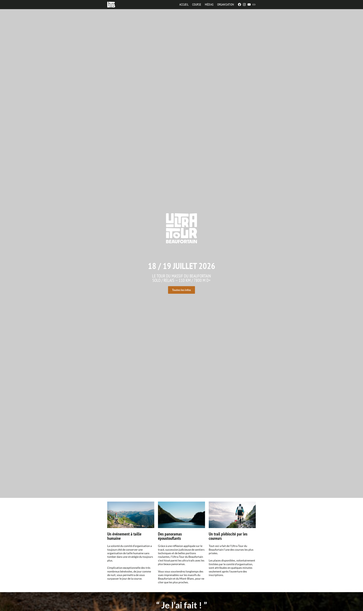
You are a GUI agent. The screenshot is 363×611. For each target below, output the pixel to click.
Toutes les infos (181, 290)
